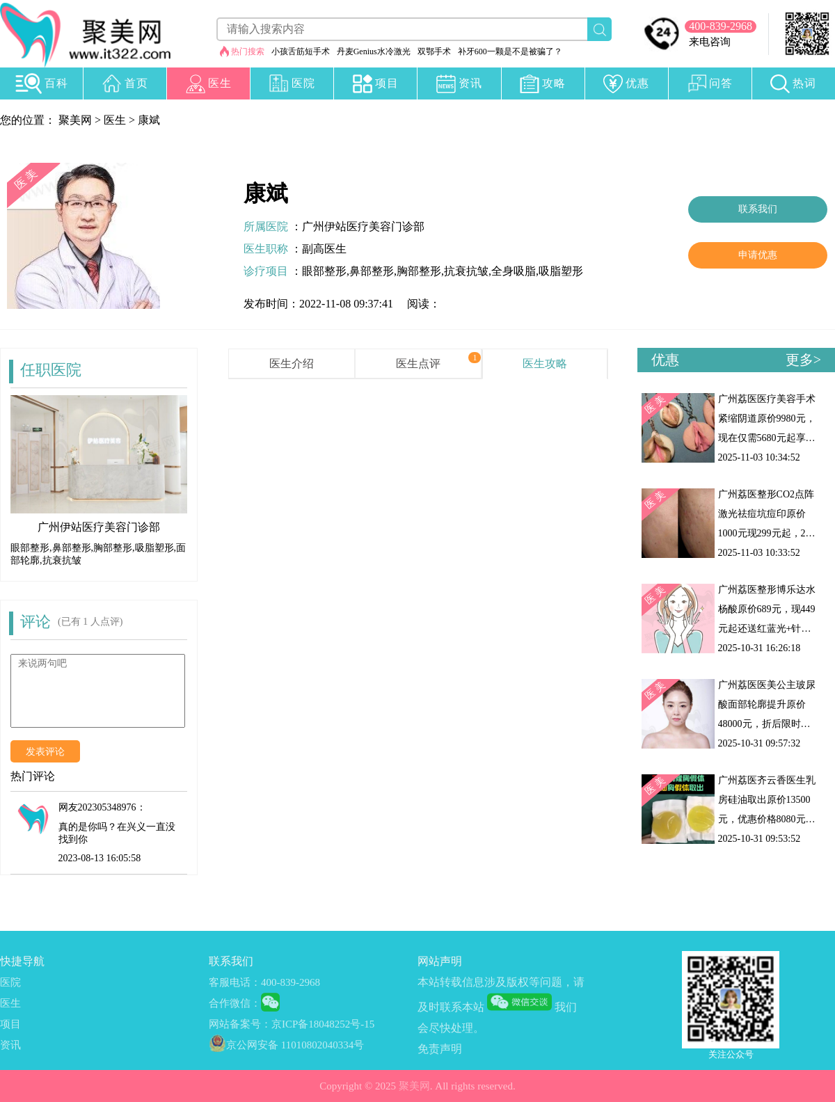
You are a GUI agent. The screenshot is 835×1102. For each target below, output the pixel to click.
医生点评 (418, 363)
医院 (10, 982)
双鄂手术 (434, 51)
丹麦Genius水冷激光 (374, 51)
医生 (115, 120)
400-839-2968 (720, 26)
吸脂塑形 (561, 271)
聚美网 (75, 120)
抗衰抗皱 (466, 271)
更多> (803, 359)
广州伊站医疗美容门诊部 (363, 226)
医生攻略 (545, 363)
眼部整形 (324, 271)
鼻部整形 (371, 271)
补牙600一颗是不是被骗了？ (510, 51)
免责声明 (440, 1049)
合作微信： (235, 1003)
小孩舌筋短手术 (300, 51)
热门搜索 (247, 51)
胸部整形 (419, 271)
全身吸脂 (513, 271)
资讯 (10, 1045)
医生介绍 (291, 363)
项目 (10, 1024)
